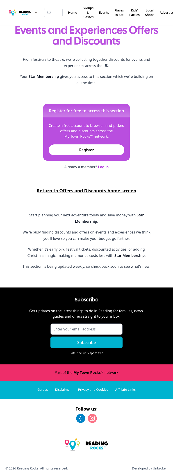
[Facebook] (80, 418)
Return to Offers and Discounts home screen (86, 191)
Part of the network (86, 372)
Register (86, 149)
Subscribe (86, 342)
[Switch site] (36, 12)
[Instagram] (92, 418)
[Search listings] (53, 12)
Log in (103, 166)
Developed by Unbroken (150, 468)
